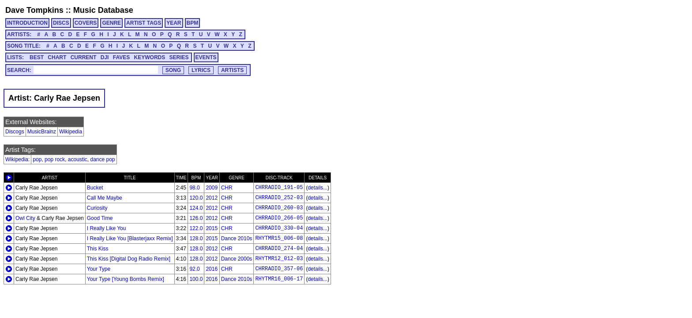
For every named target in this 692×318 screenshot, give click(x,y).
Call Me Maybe (104, 198)
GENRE (111, 23)
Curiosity (97, 208)
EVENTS (206, 57)
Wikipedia (70, 132)
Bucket (95, 188)
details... (317, 188)
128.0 (196, 238)
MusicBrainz (41, 132)
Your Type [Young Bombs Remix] (125, 279)
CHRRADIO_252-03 (279, 198)
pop (37, 159)
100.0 (196, 279)
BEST (37, 57)
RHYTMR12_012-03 (279, 259)
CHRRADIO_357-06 (279, 269)
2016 (212, 269)
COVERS (86, 23)
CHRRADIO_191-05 (279, 188)
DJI (105, 57)
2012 (212, 198)
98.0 (194, 188)
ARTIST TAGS (143, 23)
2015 (212, 228)
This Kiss (98, 249)
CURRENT (84, 57)
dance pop (102, 159)
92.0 (194, 269)
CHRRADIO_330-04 (279, 228)
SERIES (179, 57)
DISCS (61, 23)
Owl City (25, 218)
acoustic (77, 159)
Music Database (103, 10)
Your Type (98, 269)
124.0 (196, 208)
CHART (57, 57)
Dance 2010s (236, 238)
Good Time (100, 218)
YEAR (173, 23)
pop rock (55, 159)
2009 (212, 188)
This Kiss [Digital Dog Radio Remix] (128, 259)
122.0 (196, 228)
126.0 (196, 218)
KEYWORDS (149, 57)
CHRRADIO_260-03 (279, 208)
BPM (193, 23)
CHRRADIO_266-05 (279, 218)
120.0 (196, 198)
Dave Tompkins (34, 10)
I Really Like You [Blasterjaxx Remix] (130, 238)
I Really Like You (106, 228)
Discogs (14, 132)
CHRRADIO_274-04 (279, 249)
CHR (227, 188)
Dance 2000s (236, 259)
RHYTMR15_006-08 (279, 238)
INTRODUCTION (27, 23)
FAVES (121, 57)
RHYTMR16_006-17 (279, 279)
